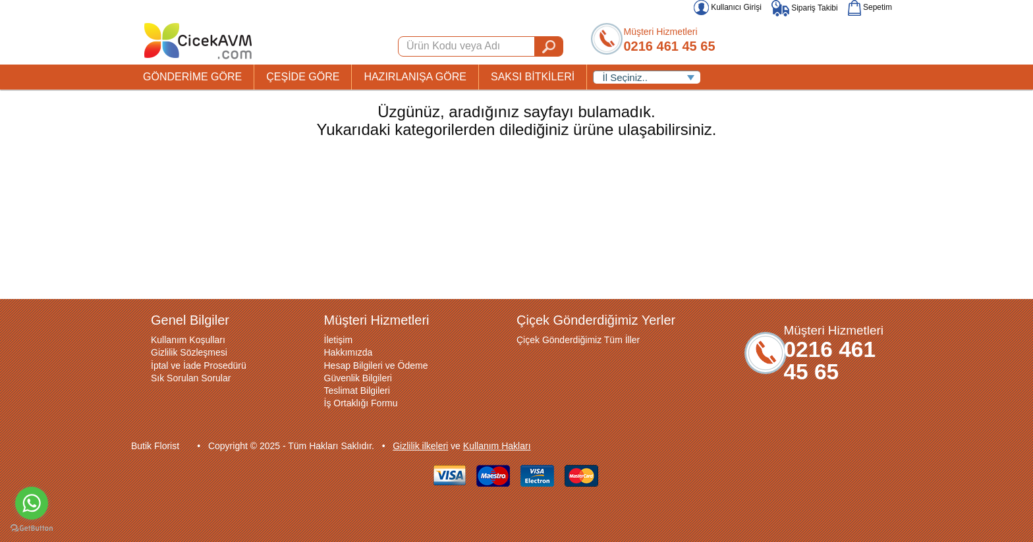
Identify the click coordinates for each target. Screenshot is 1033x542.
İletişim (338, 340)
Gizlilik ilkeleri (420, 446)
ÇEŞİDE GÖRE (302, 76)
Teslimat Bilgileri (357, 390)
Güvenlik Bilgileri (358, 378)
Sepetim (870, 7)
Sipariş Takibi (804, 8)
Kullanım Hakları (497, 446)
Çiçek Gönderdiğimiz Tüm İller (578, 340)
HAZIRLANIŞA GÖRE (415, 76)
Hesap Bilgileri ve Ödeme (376, 365)
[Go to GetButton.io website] (32, 528)
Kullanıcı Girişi (728, 7)
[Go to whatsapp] (31, 503)
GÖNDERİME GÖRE (192, 76)
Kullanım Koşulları (188, 340)
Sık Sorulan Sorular (191, 378)
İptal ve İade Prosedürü (198, 365)
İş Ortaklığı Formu (361, 403)
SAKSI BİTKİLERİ (532, 76)
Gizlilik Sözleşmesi (189, 352)
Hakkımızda (348, 352)
